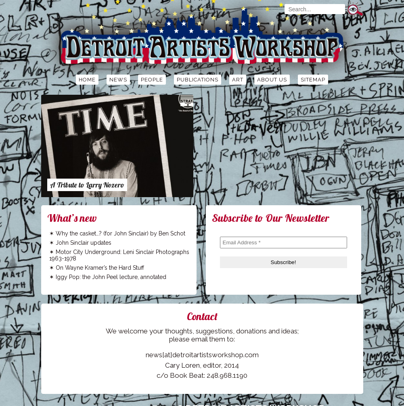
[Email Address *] (283, 242)
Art (237, 80)
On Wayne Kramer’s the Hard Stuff (100, 267)
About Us (272, 80)
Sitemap (313, 80)
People (152, 80)
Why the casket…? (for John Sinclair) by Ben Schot (120, 233)
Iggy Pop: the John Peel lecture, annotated (111, 277)
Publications (197, 80)
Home (87, 80)
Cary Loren (182, 365)
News (118, 80)
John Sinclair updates (83, 242)
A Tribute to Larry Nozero (87, 184)
